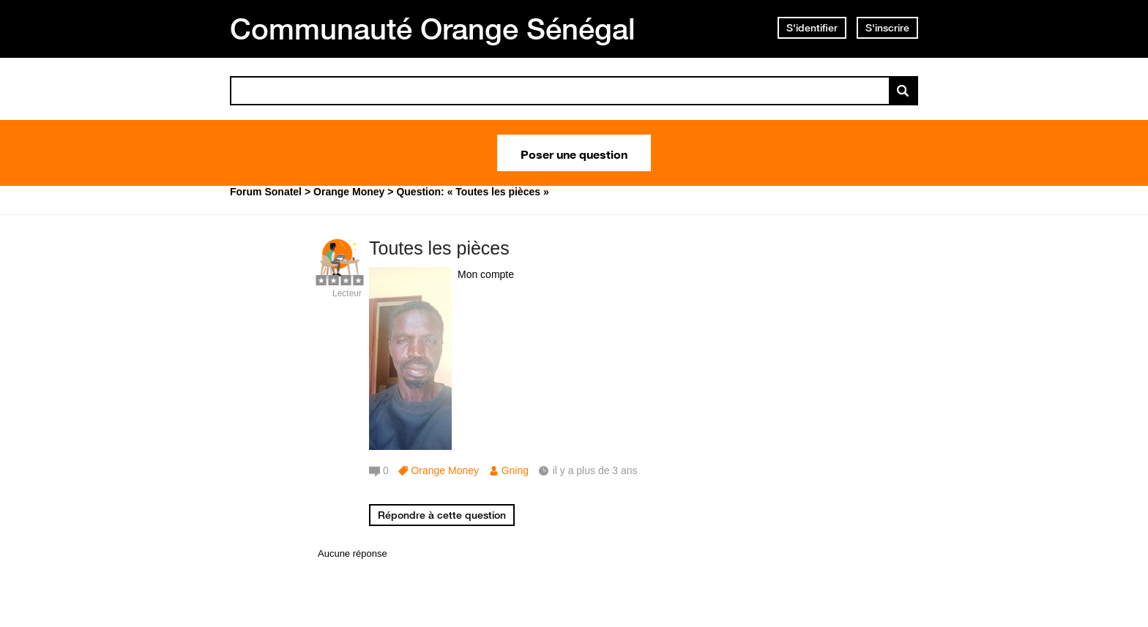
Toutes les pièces (439, 248)
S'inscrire (887, 27)
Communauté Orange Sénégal (433, 28)
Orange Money (445, 470)
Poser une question (574, 153)
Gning (515, 470)
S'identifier (812, 27)
